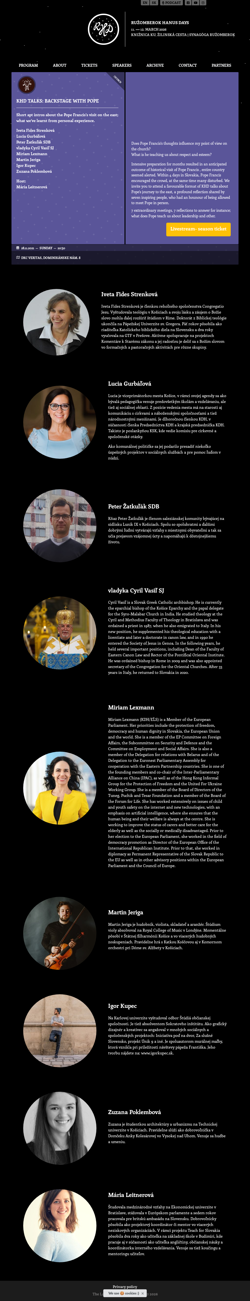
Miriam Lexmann (31, 153)
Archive (155, 65)
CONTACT (188, 65)
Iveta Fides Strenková (35, 130)
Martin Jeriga (28, 159)
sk (154, 3)
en (145, 3)
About (59, 65)
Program (28, 65)
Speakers (122, 65)
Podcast (171, 3)
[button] (198, 229)
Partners (221, 65)
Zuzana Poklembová (34, 171)
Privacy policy (125, 1287)
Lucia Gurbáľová (30, 136)
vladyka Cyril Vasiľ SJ (35, 147)
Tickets (89, 65)
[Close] (143, 1292)
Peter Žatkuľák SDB (33, 141)
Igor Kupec (26, 165)
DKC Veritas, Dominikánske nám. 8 (50, 258)
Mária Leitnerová (31, 186)
